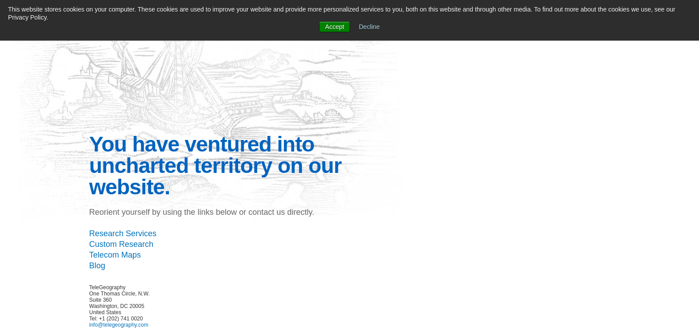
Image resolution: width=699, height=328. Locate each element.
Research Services (122, 233)
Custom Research (121, 244)
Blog (97, 265)
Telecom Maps (115, 254)
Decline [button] (369, 26)
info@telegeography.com (118, 325)
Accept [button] (334, 26)
